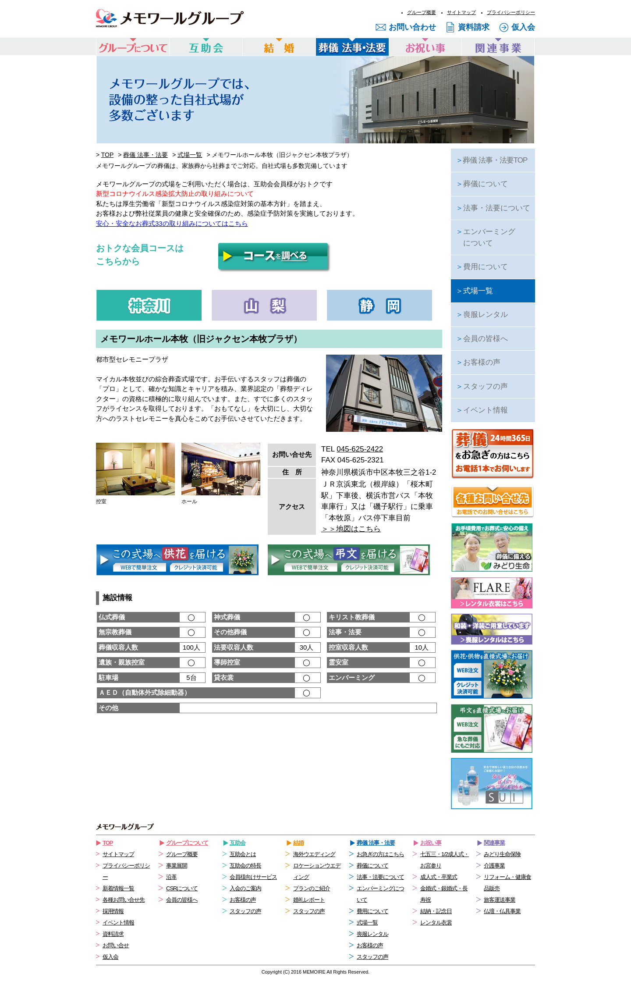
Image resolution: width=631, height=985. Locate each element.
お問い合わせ (412, 27)
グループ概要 (421, 12)
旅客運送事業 (499, 899)
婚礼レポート (309, 899)
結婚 (298, 842)
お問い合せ (116, 945)
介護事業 (494, 865)
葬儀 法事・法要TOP (491, 160)
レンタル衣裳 (436, 922)
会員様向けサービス (253, 877)
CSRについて (182, 888)
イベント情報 (482, 410)
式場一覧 (189, 154)
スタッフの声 (482, 386)
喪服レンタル (482, 314)
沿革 (171, 877)
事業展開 (176, 865)
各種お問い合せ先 (124, 899)
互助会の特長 (245, 865)
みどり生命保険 (502, 854)
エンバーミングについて (485, 237)
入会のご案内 (245, 888)
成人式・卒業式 (438, 877)
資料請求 (473, 27)
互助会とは (243, 854)
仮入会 (523, 27)
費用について (482, 267)
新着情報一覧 (118, 888)
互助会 (237, 842)
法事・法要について (493, 208)
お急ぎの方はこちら (380, 854)
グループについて (187, 842)
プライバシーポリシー (511, 12)
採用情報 (113, 911)
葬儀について (482, 184)
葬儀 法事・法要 (145, 154)
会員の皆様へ (482, 338)
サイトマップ (461, 12)
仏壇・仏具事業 (502, 911)
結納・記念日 (436, 911)
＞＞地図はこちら (351, 529)
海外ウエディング (314, 854)
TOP (107, 154)
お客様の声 (478, 362)
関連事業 (494, 842)
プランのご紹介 (311, 888)
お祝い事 (430, 842)
